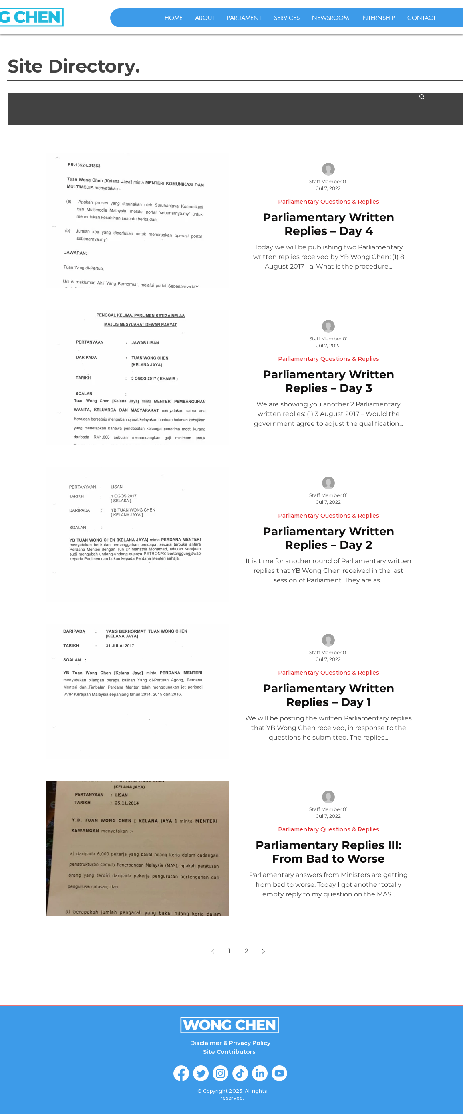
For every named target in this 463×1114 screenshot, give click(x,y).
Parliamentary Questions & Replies (328, 201)
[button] (422, 97)
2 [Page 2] (246, 951)
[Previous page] (212, 951)
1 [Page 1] (229, 951)
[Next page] (263, 951)
